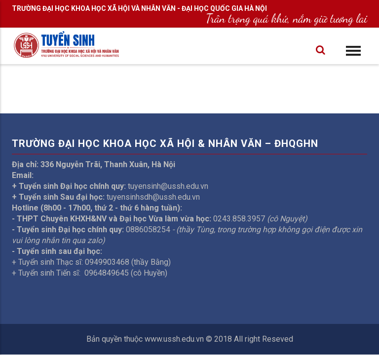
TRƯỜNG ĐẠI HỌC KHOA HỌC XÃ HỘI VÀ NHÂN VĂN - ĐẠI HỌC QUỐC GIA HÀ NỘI (139, 8)
